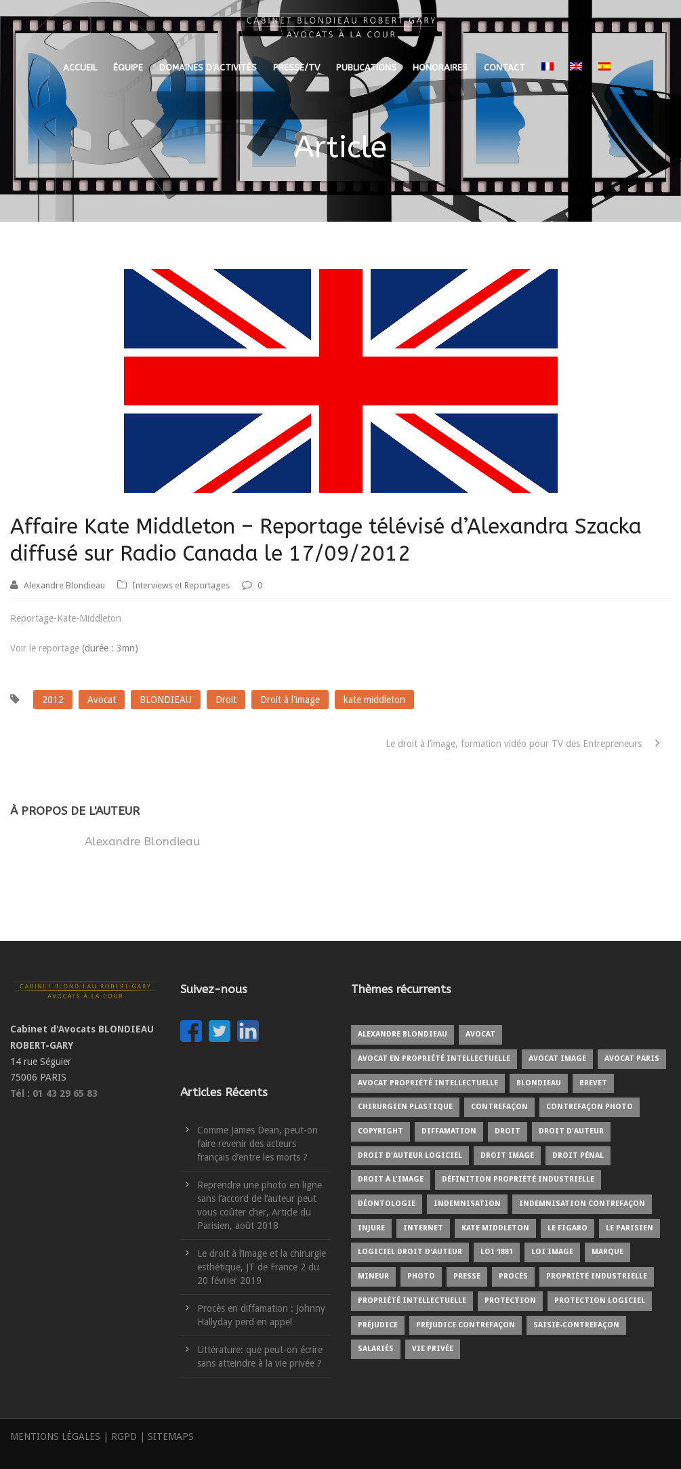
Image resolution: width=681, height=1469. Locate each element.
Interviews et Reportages (181, 585)
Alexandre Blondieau (64, 585)
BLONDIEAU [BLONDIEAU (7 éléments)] (538, 1083)
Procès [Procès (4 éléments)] (513, 1276)
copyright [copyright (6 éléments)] (380, 1131)
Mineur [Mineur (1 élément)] (373, 1276)
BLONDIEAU (166, 699)
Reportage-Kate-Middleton (65, 618)
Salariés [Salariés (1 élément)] (376, 1348)
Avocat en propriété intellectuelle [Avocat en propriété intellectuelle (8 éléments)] (434, 1058)
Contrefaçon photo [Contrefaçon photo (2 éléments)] (589, 1106)
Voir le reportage (44, 648)
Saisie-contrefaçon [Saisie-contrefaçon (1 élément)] (576, 1325)
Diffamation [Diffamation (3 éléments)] (448, 1131)
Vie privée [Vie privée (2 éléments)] (432, 1348)
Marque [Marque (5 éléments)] (607, 1251)
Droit (225, 699)
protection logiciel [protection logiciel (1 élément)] (599, 1300)
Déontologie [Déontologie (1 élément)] (386, 1203)
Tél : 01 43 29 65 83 (54, 1093)
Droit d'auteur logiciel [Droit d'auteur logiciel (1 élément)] (410, 1155)
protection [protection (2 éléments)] (510, 1300)
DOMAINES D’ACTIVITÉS (208, 67)
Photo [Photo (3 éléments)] (421, 1276)
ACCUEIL (80, 67)
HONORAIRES (440, 67)
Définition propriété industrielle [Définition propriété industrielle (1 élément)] (518, 1179)
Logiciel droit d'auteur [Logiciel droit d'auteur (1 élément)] (410, 1251)
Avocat (101, 699)
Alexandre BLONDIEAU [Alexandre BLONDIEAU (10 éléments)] (402, 1034)
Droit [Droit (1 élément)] (507, 1131)
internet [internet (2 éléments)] (423, 1228)
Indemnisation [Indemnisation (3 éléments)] (467, 1203)
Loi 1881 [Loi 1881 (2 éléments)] (496, 1251)
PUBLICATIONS (366, 67)
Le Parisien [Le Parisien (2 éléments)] (629, 1228)
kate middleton (374, 699)
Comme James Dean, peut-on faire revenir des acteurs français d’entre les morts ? (257, 1144)
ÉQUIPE (128, 67)
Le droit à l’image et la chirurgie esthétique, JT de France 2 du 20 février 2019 (261, 1267)
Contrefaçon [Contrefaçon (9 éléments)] (499, 1106)
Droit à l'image (290, 699)
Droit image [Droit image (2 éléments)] (507, 1155)
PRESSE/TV (296, 67)
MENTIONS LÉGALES (55, 1436)
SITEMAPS (171, 1436)
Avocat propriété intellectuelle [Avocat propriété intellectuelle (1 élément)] (428, 1083)
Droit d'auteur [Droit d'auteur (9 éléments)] (571, 1131)
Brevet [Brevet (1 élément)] (593, 1083)
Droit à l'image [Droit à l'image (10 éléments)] (391, 1179)
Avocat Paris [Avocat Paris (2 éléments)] (631, 1058)
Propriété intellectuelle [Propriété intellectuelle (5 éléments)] (412, 1300)
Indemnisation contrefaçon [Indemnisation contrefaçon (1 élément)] (582, 1203)
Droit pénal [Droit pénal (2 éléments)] (578, 1155)
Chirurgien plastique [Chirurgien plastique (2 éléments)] (405, 1106)
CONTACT (504, 67)
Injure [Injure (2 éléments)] (371, 1228)
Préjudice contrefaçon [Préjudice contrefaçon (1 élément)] (465, 1325)
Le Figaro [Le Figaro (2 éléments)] (567, 1228)
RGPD (124, 1436)
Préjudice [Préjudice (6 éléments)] (378, 1325)
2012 (53, 699)
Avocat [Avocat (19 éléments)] (480, 1034)
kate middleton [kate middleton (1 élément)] (495, 1228)
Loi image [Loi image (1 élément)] (552, 1251)
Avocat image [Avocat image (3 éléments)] (557, 1058)
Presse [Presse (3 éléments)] (466, 1276)
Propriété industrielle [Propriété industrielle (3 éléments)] (596, 1276)
